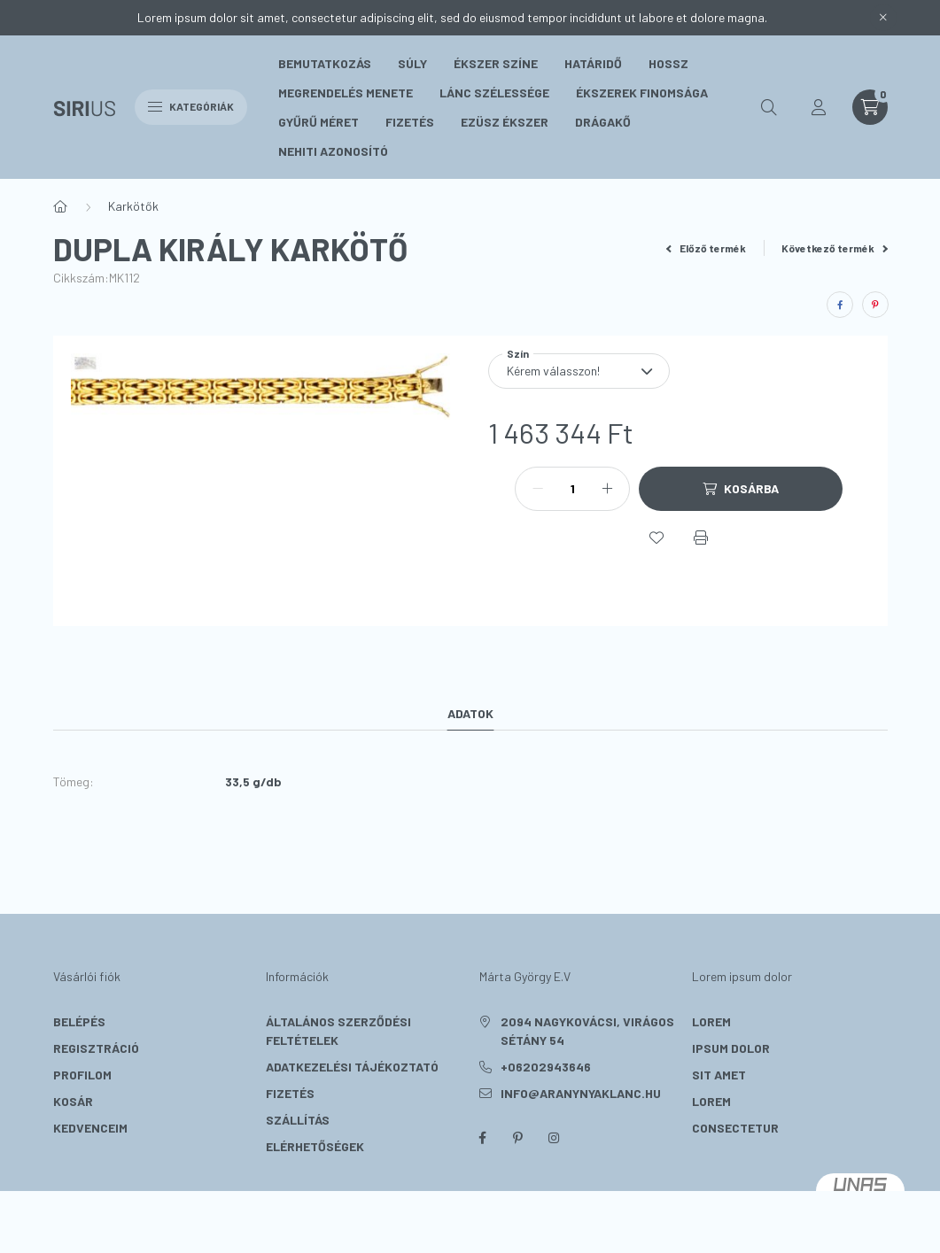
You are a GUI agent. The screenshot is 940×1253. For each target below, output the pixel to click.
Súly (412, 63)
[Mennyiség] (572, 489)
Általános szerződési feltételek (338, 1031)
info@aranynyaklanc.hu (581, 1093)
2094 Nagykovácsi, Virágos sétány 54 (587, 1031)
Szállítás (298, 1119)
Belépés (79, 1021)
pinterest (518, 1138)
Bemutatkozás (324, 63)
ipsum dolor (731, 1048)
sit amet (719, 1074)
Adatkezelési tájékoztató (352, 1066)
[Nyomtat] (701, 537)
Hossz (668, 63)
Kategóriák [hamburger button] (191, 106)
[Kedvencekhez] (656, 537)
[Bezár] (883, 17)
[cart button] (870, 107)
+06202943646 (546, 1066)
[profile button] (818, 107)
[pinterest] (875, 304)
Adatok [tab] (470, 713)
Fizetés (409, 121)
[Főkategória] (60, 206)
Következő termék (834, 248)
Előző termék (706, 248)
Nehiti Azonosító (333, 151)
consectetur (735, 1127)
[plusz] (607, 489)
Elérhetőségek (315, 1146)
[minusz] (537, 489)
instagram (553, 1138)
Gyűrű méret (318, 121)
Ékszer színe (496, 63)
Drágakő (603, 121)
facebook (483, 1138)
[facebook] (840, 304)
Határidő (593, 63)
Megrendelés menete (345, 92)
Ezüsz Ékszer (504, 121)
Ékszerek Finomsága (642, 92)
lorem (711, 1021)
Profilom (82, 1074)
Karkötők (133, 205)
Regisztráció (96, 1048)
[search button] (769, 107)
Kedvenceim (90, 1127)
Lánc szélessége (494, 92)
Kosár (73, 1101)
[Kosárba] (741, 489)
